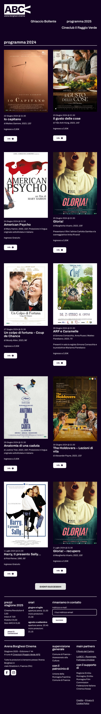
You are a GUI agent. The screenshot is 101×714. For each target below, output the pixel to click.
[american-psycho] (26, 153)
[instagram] (13, 672)
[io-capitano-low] (26, 51)
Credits (79, 700)
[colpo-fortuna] (26, 264)
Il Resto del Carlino (85, 651)
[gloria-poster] (75, 153)
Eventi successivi (50, 587)
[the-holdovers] (75, 377)
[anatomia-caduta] (26, 377)
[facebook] (7, 672)
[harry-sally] (26, 483)
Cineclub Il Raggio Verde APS (26, 654)
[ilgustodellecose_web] (75, 51)
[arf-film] (75, 264)
